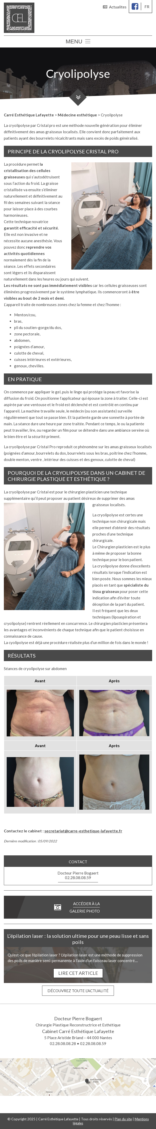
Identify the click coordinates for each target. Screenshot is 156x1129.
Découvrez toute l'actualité (78, 990)
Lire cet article (78, 973)
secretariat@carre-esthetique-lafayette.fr (83, 831)
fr (146, 6)
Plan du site (123, 1119)
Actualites (114, 7)
